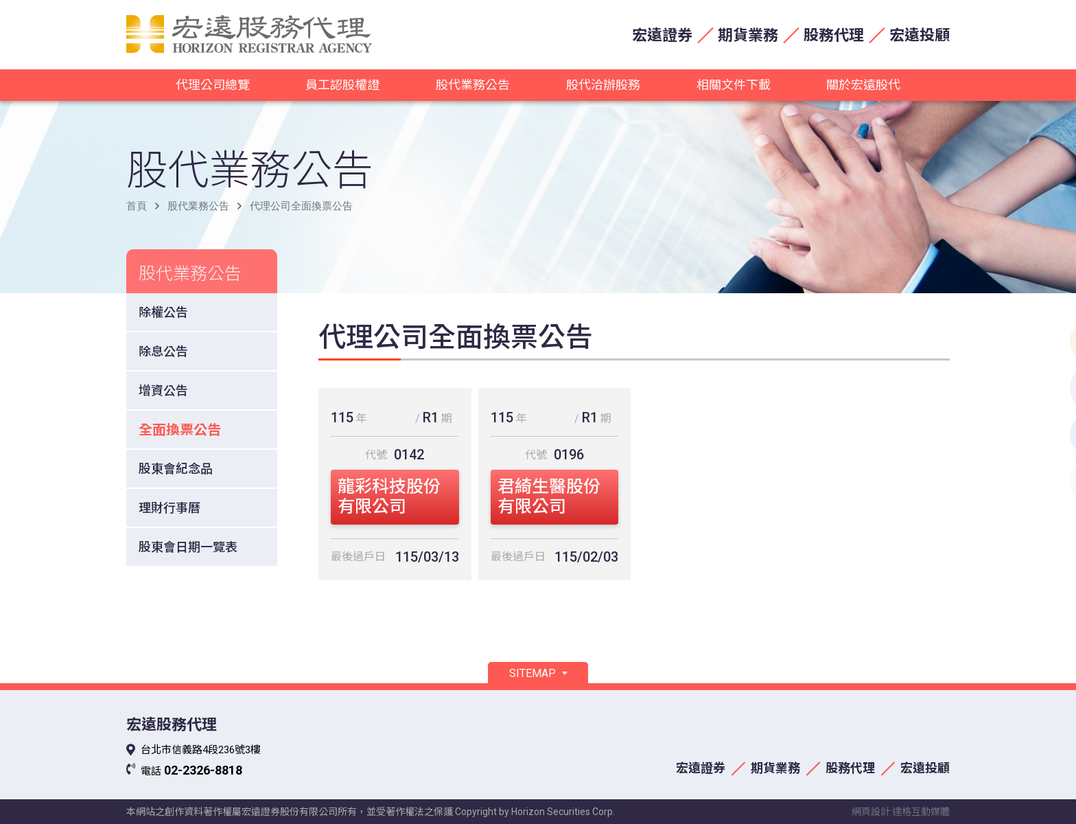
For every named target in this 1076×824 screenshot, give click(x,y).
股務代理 (834, 35)
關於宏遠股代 (863, 85)
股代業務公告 (473, 85)
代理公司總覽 (213, 85)
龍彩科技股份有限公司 (389, 496)
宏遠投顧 (919, 35)
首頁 (136, 206)
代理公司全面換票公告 (301, 206)
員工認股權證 (342, 85)
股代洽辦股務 (603, 85)
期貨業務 (748, 35)
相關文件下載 (734, 85)
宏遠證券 (662, 35)
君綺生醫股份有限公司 (549, 496)
